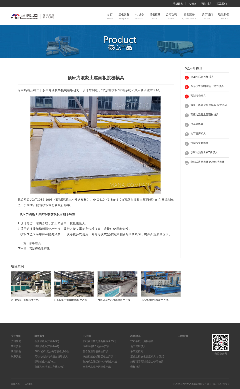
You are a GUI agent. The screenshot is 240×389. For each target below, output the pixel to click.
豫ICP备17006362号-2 (218, 383)
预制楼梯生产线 (39, 248)
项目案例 (16, 351)
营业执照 (15, 383)
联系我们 (222, 3)
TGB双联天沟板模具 (202, 76)
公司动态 (171, 16)
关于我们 (207, 16)
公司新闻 (16, 341)
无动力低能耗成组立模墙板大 (51, 356)
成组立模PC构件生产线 (96, 346)
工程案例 (183, 335)
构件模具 (135, 335)
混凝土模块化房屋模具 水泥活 (147, 356)
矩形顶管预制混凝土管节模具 (207, 86)
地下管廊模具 (198, 133)
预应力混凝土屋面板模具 (205, 114)
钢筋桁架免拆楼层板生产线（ (99, 356)
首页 (110, 16)
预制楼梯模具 (198, 95)
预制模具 (206, 3)
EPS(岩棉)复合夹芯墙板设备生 (52, 351)
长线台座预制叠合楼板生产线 (99, 341)
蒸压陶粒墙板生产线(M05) (49, 366)
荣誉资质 (16, 346)
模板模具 (154, 16)
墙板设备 (178, 3)
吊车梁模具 (197, 124)
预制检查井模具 (199, 142)
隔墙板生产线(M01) (46, 361)
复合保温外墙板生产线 (95, 351)
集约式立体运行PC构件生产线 (100, 361)
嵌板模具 (35, 243)
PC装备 (87, 335)
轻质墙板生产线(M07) (47, 346)
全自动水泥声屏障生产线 (97, 366)
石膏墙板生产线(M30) (47, 341)
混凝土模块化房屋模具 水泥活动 (209, 105)
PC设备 (192, 3)
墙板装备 (40, 335)
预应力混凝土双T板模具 (204, 152)
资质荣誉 (189, 16)
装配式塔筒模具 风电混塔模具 (207, 161)
